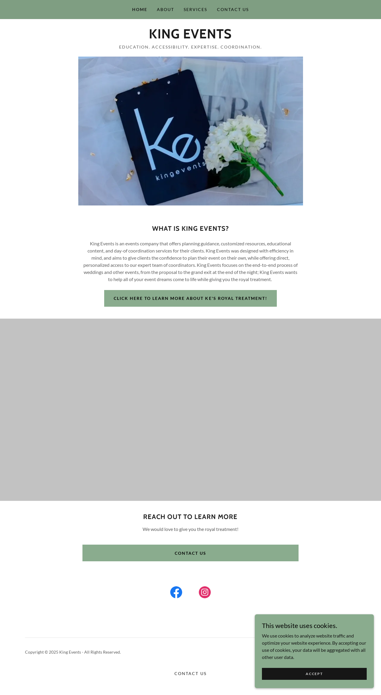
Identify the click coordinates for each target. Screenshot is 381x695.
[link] (190, 36)
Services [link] (195, 9)
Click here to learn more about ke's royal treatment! (190, 298)
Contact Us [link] (233, 9)
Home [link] (139, 9)
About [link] (165, 9)
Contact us (190, 565)
